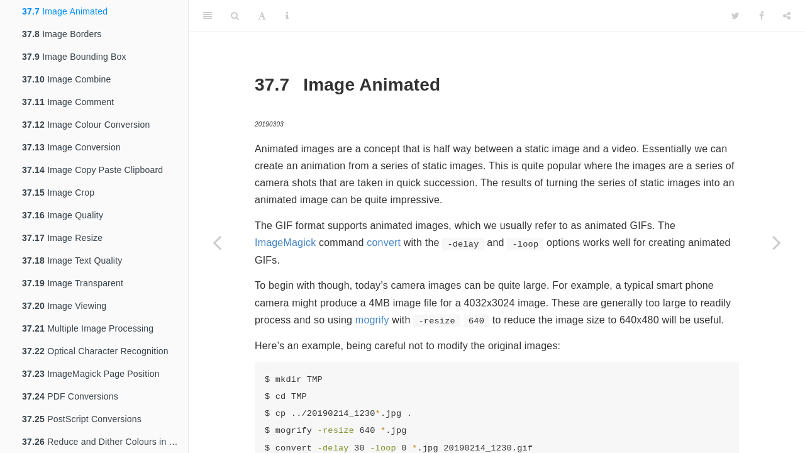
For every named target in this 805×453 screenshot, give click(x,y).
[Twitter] (735, 15)
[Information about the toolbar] (287, 15)
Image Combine (66, 79)
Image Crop (58, 192)
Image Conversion (71, 147)
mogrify (372, 320)
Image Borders (62, 34)
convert (384, 242)
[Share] (787, 15)
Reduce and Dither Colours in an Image (105, 442)
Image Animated (65, 11)
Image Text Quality (72, 260)
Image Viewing (64, 306)
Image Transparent (72, 283)
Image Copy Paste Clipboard (92, 170)
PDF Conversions (70, 396)
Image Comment (68, 102)
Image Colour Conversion (86, 125)
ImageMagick (285, 242)
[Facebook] (762, 15)
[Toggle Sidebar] (207, 15)
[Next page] (776, 242)
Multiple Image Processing (87, 328)
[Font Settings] (261, 15)
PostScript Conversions (82, 419)
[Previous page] (217, 242)
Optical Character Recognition (95, 351)
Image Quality (62, 215)
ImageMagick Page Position (91, 374)
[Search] (234, 15)
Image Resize (62, 238)
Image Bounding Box (74, 57)
